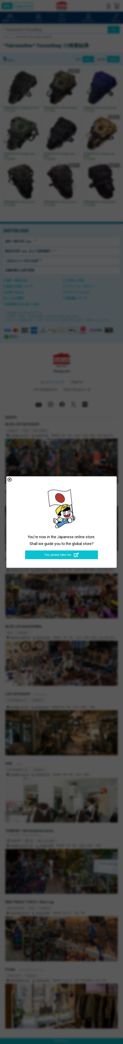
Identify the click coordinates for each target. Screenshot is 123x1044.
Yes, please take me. (61, 555)
